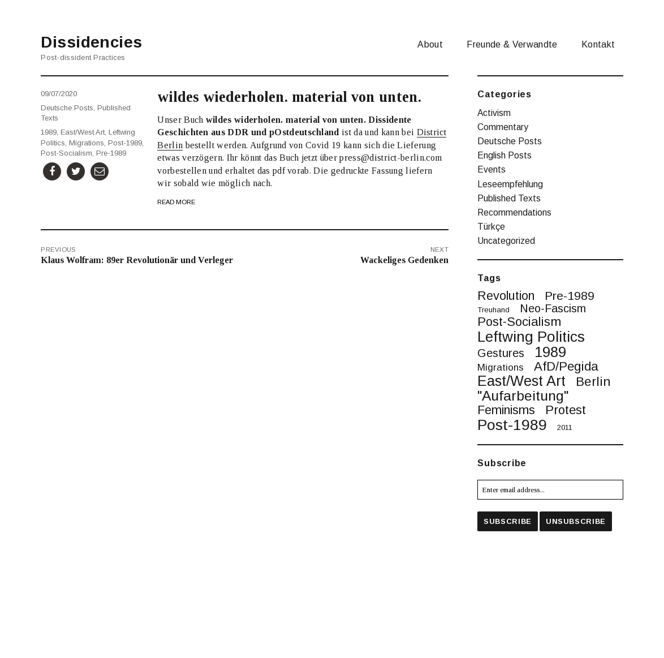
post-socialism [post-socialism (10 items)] (519, 322)
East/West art (83, 132)
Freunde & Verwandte (512, 44)
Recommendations (514, 212)
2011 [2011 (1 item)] (564, 427)
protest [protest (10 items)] (565, 410)
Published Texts (509, 198)
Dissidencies (91, 42)
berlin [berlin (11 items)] (593, 381)
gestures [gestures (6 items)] (500, 353)
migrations (86, 143)
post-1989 (125, 143)
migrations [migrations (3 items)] (500, 368)
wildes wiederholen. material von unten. (289, 96)
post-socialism (66, 153)
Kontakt (598, 44)
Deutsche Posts (67, 108)
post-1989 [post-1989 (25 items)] (512, 425)
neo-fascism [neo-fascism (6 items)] (553, 309)
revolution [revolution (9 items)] (505, 296)
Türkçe (491, 226)
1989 (49, 132)
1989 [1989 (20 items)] (550, 352)
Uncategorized (506, 241)
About (430, 44)
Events (491, 169)
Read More (176, 202)
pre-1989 (111, 153)
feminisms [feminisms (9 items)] (506, 410)
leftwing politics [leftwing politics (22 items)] (531, 336)
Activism (494, 113)
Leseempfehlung (510, 184)
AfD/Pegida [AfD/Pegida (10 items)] (566, 366)
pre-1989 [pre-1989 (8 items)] (569, 296)
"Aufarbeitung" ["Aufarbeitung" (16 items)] (522, 396)
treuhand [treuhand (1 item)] (493, 309)
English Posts (504, 155)
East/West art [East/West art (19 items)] (521, 381)
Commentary (502, 127)
